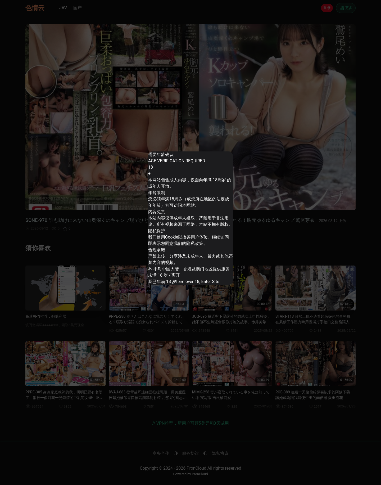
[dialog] (190, 218)
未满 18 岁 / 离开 (169, 264)
